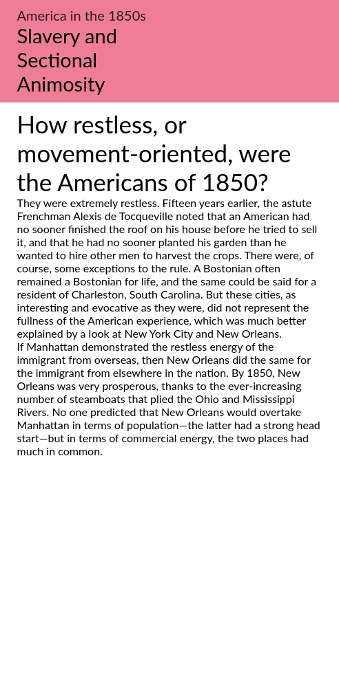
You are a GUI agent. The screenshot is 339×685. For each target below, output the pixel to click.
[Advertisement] (169, 586)
